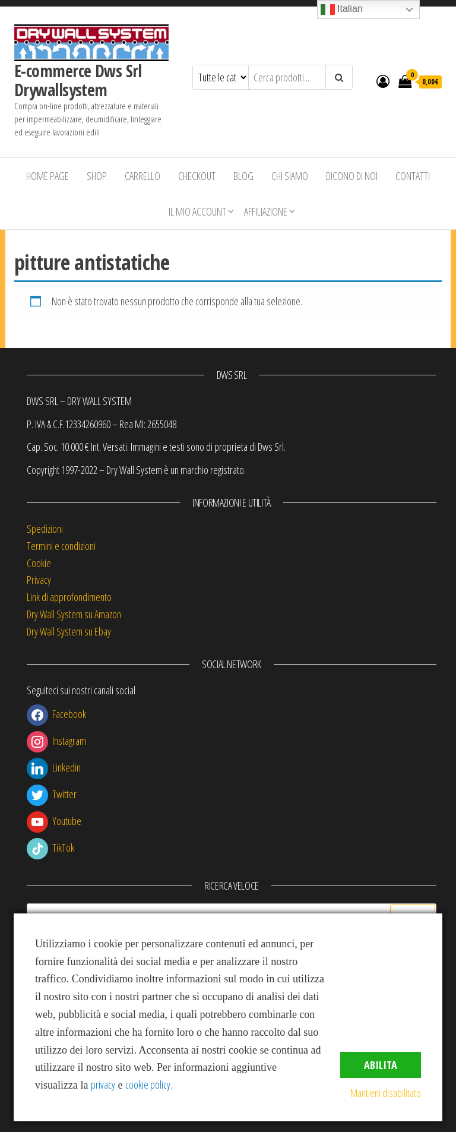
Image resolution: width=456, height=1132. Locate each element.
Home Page (47, 176)
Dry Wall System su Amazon (74, 614)
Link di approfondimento (69, 597)
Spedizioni (45, 528)
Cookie (39, 563)
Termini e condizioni (61, 546)
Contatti (412, 176)
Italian (342, 9)
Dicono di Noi (352, 176)
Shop (97, 176)
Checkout (197, 176)
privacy (103, 1084)
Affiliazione (265, 211)
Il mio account (197, 211)
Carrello (142, 176)
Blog (243, 176)
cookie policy (147, 1084)
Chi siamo (289, 176)
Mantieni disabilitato (385, 1093)
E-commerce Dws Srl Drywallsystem (78, 80)
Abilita (380, 1065)
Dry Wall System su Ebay (69, 631)
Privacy (39, 580)
